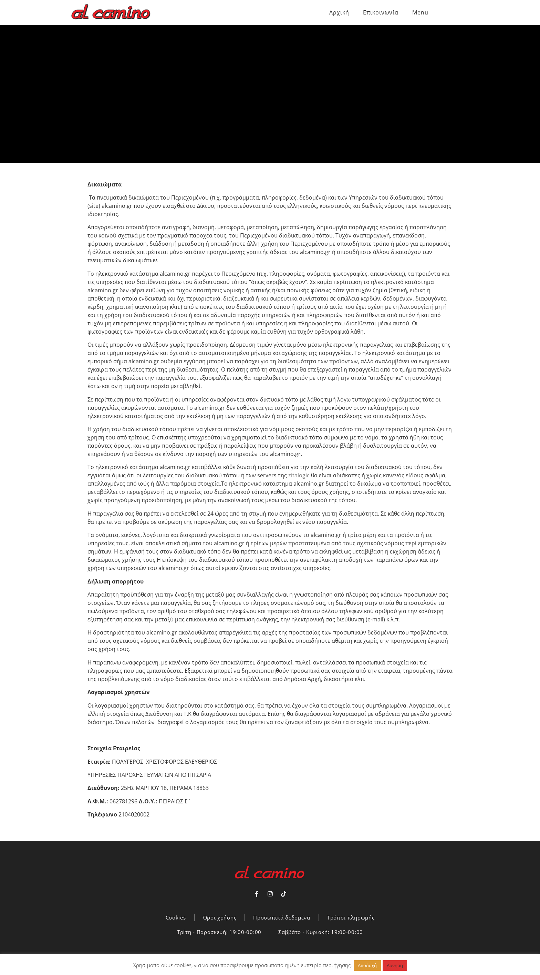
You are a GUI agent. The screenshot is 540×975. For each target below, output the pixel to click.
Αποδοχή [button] (367, 965)
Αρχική (339, 12)
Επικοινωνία (380, 12)
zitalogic (299, 475)
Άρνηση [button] (395, 965)
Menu (420, 12)
